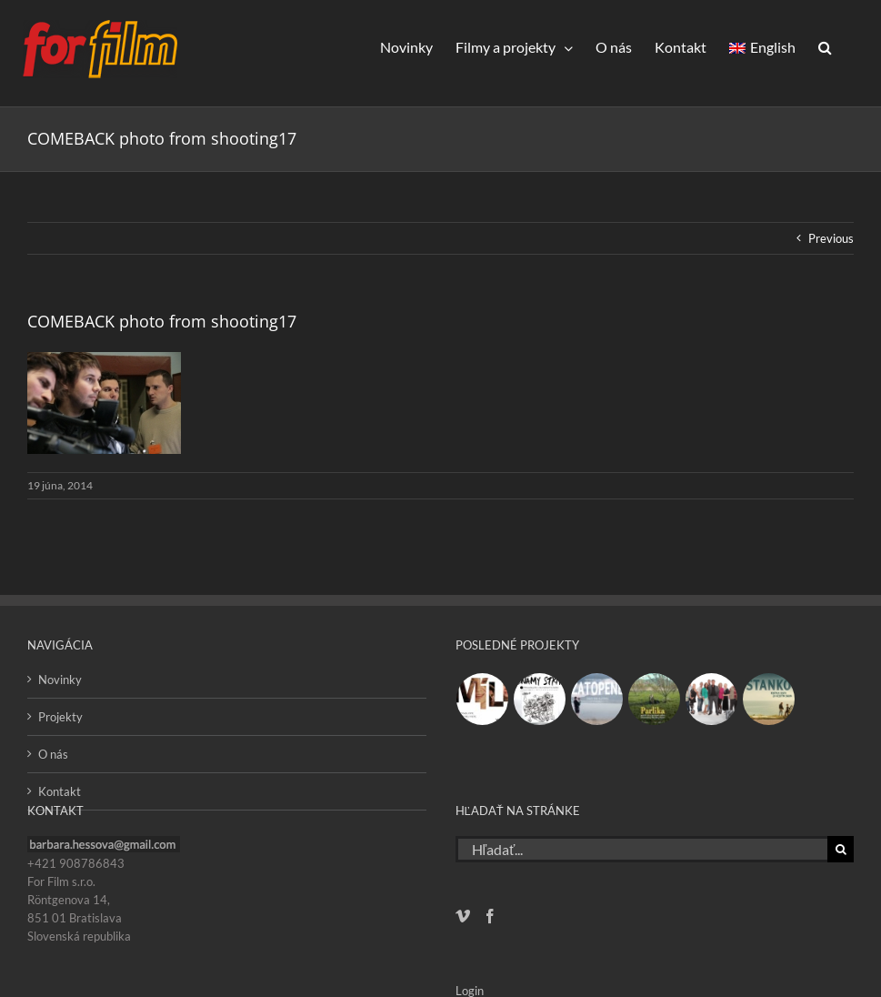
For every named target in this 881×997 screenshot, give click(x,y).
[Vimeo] (463, 916)
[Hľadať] (840, 849)
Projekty (60, 717)
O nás (53, 754)
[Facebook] (490, 916)
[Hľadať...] (642, 849)
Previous (831, 238)
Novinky (60, 679)
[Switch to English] (762, 47)
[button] (824, 47)
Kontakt (59, 791)
